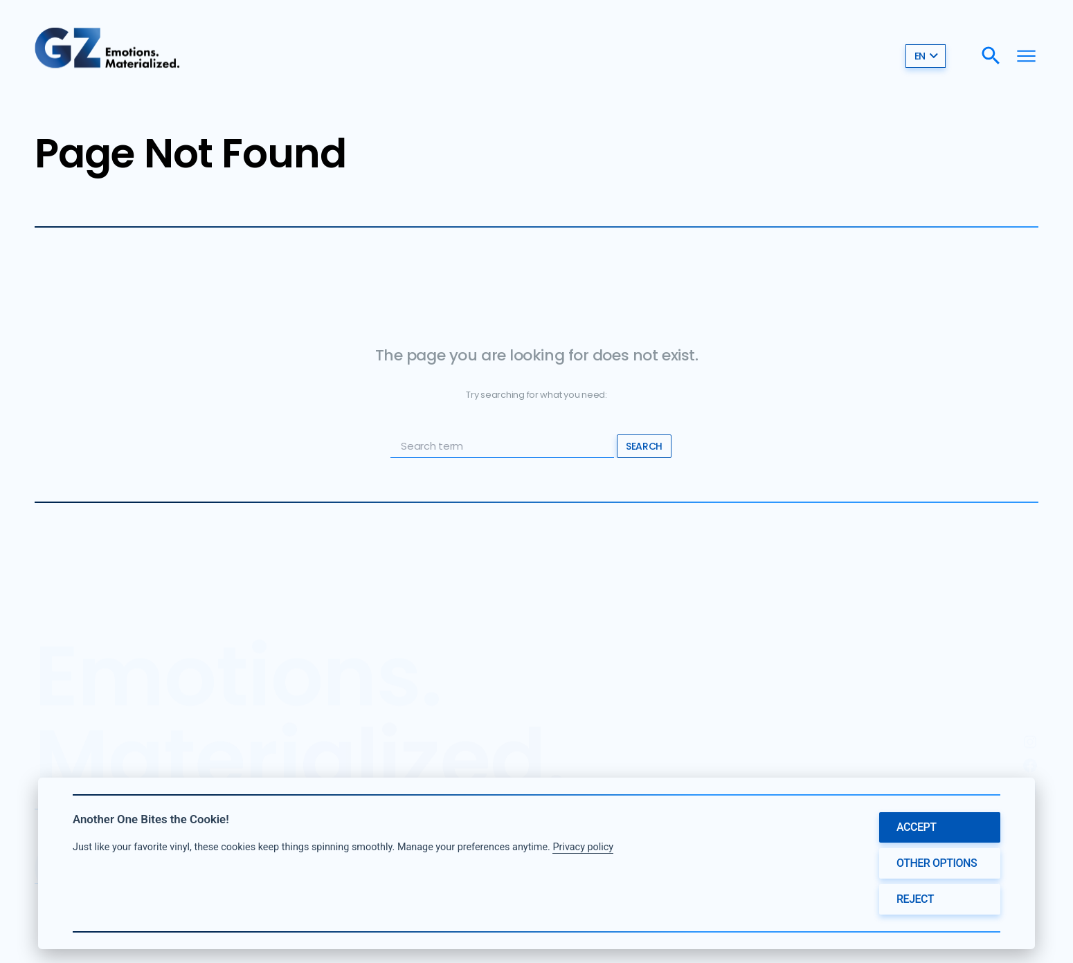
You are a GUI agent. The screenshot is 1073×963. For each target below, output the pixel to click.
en (926, 55)
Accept (916, 827)
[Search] (991, 56)
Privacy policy (582, 847)
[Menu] (1026, 56)
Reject (915, 899)
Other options (936, 863)
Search (644, 446)
